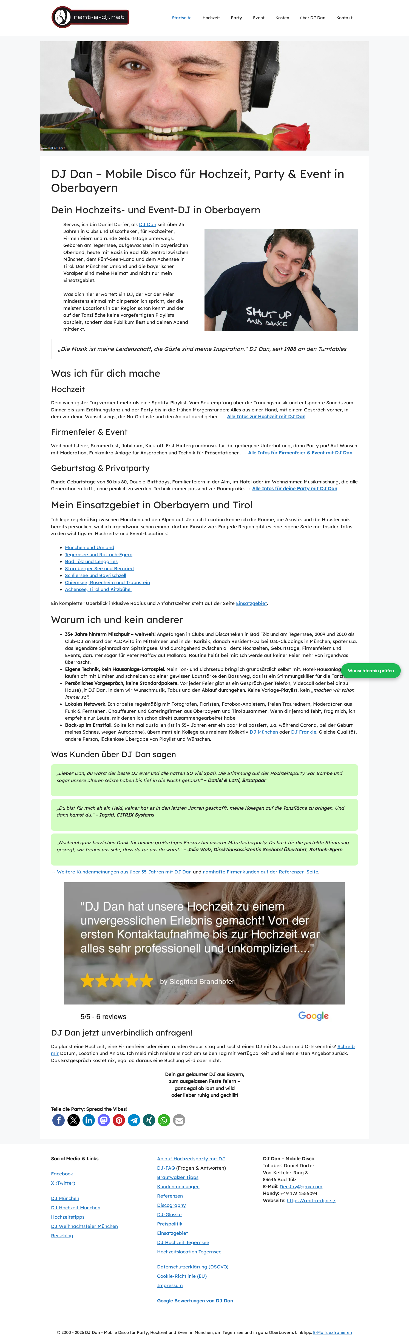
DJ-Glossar (169, 1214)
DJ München (264, 732)
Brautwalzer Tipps (177, 1177)
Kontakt (344, 17)
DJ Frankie (303, 732)
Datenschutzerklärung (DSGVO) (192, 1267)
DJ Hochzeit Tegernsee (183, 1242)
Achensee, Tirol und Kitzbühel (98, 589)
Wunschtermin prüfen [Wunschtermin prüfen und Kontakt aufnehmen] (371, 670)
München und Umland (89, 547)
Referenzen (170, 1196)
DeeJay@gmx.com (301, 1186)
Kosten (282, 17)
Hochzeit (211, 17)
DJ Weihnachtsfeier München (84, 1226)
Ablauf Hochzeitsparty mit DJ (191, 1158)
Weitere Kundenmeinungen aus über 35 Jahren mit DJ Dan (124, 872)
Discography (171, 1205)
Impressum (170, 1285)
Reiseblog (62, 1235)
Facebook (62, 1173)
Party (236, 17)
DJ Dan (147, 224)
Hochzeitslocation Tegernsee (189, 1252)
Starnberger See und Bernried (99, 568)
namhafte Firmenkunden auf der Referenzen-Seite (260, 872)
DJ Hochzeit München (75, 1207)
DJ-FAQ (166, 1168)
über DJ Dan (312, 17)
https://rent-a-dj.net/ (311, 1200)
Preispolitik (170, 1224)
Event (259, 17)
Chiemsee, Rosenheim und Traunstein (107, 582)
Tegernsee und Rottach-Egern (98, 554)
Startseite (182, 17)
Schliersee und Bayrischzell (95, 575)
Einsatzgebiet (251, 603)
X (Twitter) (63, 1183)
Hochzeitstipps (67, 1217)
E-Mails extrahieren (332, 1332)
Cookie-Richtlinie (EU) (182, 1276)
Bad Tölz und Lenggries (91, 561)
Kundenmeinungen (178, 1186)
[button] (58, 1120)
